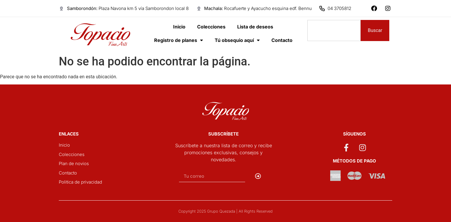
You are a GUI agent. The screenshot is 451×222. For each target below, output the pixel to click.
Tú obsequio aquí (237, 40)
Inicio (179, 27)
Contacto (281, 40)
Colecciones (211, 27)
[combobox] (334, 30)
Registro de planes (178, 40)
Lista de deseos (255, 27)
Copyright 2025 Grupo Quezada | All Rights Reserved (225, 211)
